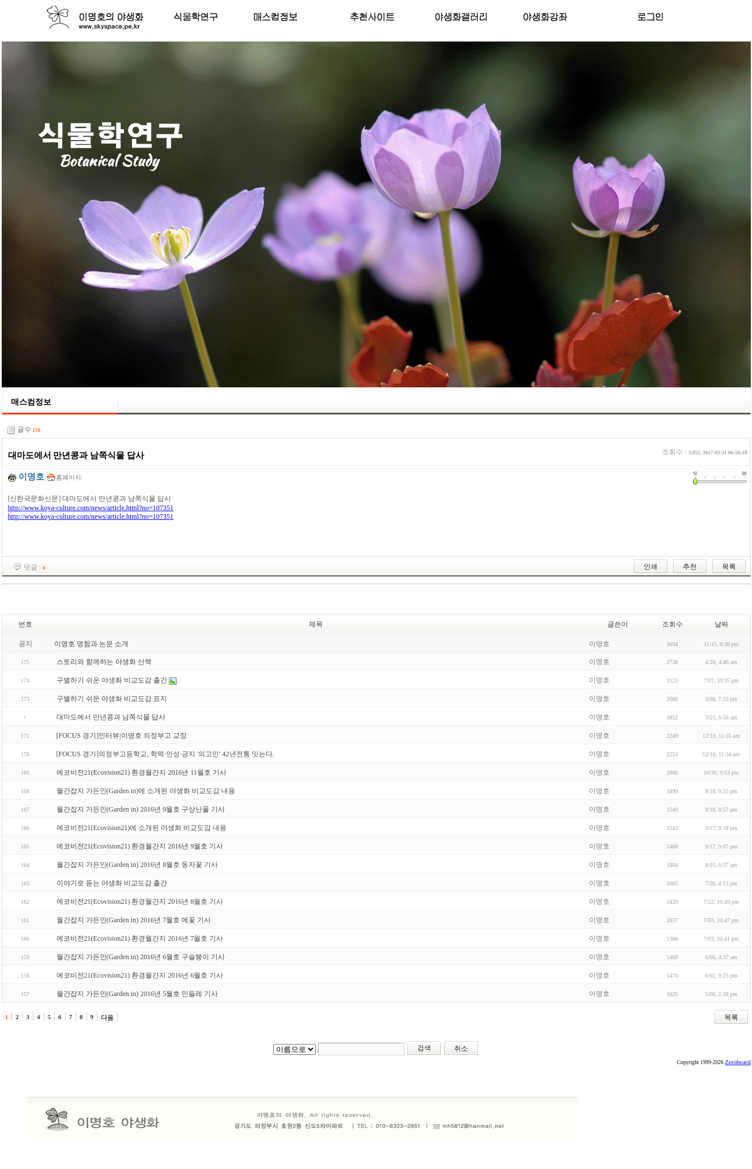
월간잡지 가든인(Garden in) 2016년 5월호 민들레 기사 (137, 994)
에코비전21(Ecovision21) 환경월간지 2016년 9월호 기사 (140, 846)
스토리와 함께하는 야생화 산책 (104, 662)
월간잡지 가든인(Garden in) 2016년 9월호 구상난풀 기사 (140, 809)
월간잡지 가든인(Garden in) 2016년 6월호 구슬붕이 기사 (140, 957)
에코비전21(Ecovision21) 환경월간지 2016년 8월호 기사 (140, 902)
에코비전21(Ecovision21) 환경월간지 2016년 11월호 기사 (141, 772)
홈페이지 (68, 477)
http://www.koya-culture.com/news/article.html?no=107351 (91, 508)
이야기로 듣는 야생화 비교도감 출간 (111, 883)
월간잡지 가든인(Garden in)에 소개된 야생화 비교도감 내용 (146, 791)
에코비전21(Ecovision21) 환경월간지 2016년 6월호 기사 (140, 975)
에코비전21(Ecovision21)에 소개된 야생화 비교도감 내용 (141, 828)
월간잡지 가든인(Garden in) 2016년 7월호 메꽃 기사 (133, 920)
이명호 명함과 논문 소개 (91, 644)
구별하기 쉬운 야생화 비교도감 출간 (111, 680)
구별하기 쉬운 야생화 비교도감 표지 (111, 699)
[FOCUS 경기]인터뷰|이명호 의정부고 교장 (121, 735)
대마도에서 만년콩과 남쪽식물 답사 (110, 717)
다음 (107, 1017)
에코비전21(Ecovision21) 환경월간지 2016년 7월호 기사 (140, 938)
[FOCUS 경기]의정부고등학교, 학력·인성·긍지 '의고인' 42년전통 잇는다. (165, 754)
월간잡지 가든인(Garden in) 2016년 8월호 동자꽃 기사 (137, 865)
